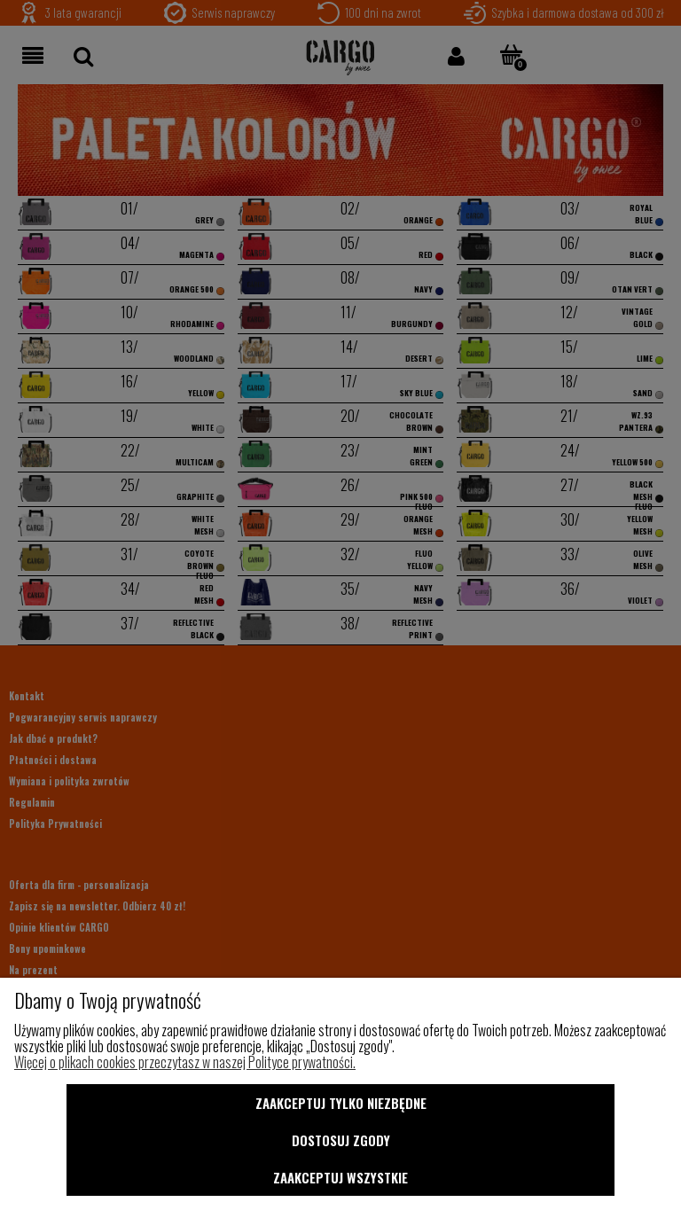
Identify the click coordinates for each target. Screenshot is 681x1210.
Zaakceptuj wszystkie (340, 1177)
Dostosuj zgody (341, 1140)
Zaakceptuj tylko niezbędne (341, 1102)
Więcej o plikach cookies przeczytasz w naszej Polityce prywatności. (185, 1062)
